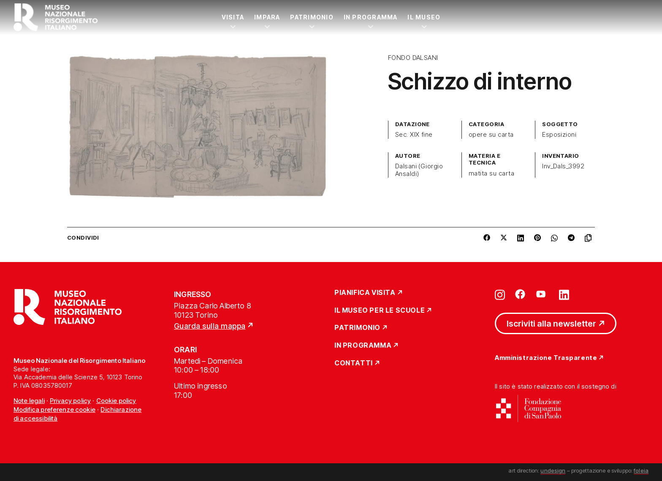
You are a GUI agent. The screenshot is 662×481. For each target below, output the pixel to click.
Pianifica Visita (365, 293)
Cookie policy (116, 401)
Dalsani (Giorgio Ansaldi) (419, 170)
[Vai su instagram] (500, 294)
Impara (267, 17)
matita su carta (491, 173)
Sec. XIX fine (414, 134)
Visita (233, 17)
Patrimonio (311, 17)
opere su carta (491, 134)
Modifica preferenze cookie (54, 409)
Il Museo (423, 17)
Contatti (353, 363)
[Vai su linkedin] (564, 294)
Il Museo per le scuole (379, 310)
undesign (552, 470)
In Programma (371, 17)
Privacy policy (70, 401)
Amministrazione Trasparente (546, 358)
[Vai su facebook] (520, 294)
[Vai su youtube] (542, 294)
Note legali (29, 401)
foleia (641, 470)
